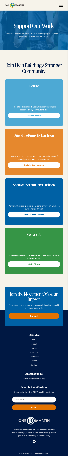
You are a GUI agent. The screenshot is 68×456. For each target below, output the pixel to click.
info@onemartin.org (36, 378)
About (34, 344)
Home (33, 339)
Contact (34, 365)
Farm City (34, 352)
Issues (34, 348)
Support (34, 316)
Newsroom (34, 356)
